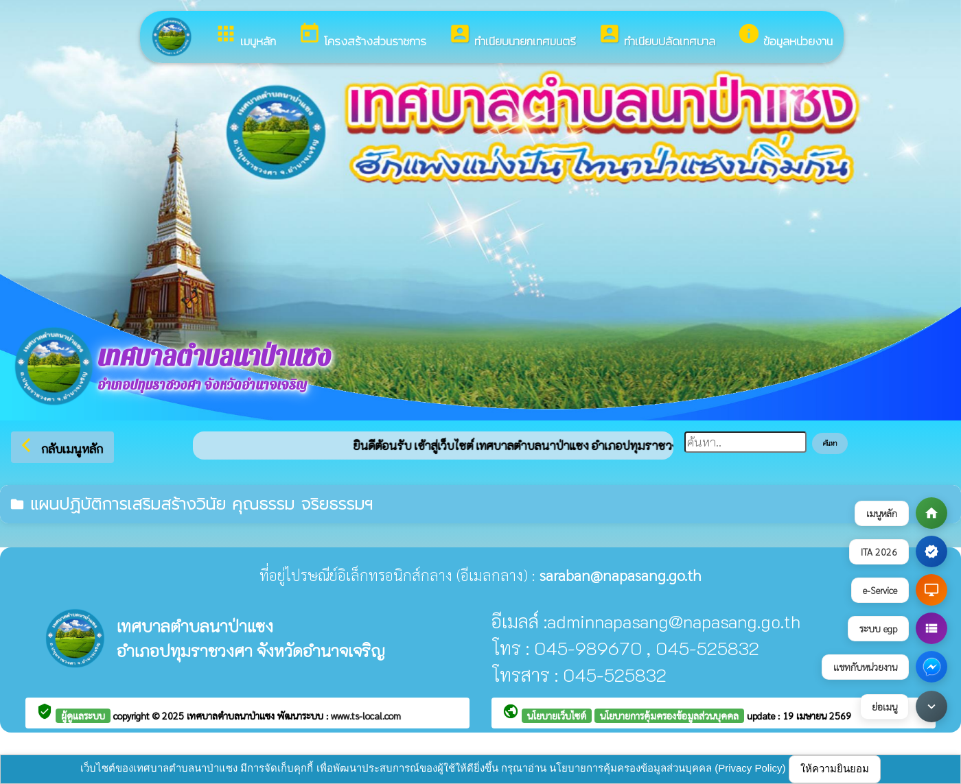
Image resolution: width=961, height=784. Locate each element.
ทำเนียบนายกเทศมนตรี (512, 36)
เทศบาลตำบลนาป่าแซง (232, 715)
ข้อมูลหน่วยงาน (785, 36)
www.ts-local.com (366, 715)
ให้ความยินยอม (834, 768)
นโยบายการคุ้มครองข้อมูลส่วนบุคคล (669, 715)
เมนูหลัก (245, 36)
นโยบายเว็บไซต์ (556, 715)
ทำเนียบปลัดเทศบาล (656, 36)
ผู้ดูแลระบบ (83, 715)
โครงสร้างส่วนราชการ (362, 36)
